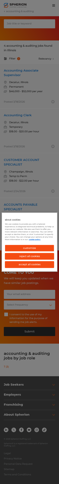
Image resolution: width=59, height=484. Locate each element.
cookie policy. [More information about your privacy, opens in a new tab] (35, 239)
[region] (30, 242)
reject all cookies (29, 256)
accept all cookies (30, 264)
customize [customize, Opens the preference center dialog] (29, 247)
